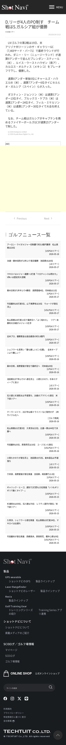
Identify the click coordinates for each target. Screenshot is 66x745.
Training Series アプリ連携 (50, 611)
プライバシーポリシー (14, 712)
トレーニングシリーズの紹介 (21, 611)
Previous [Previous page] (20, 218)
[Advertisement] (33, 179)
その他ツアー (10, 32)
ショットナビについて (17, 627)
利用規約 (8, 708)
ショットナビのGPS (19, 581)
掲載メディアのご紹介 (17, 633)
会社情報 (9, 720)
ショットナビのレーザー (22, 591)
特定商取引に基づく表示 (15, 717)
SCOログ (10, 655)
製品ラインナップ (45, 581)
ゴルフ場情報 (12, 661)
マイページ (11, 650)
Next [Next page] (48, 218)
